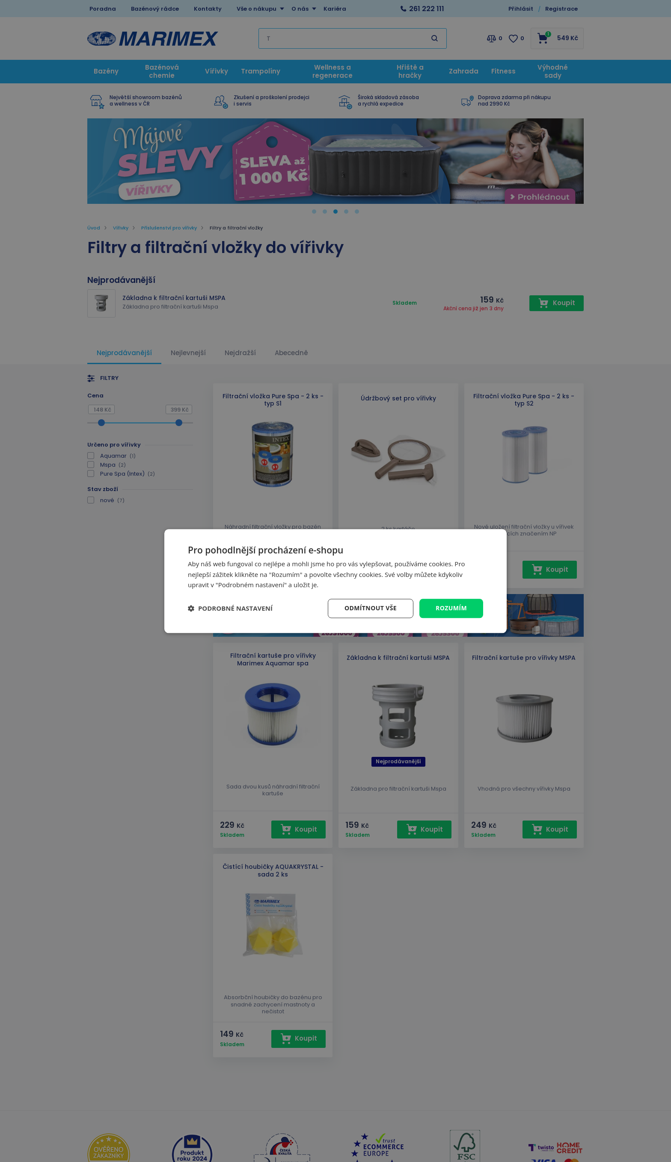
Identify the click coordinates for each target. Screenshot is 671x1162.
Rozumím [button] (451, 608)
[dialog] (335, 581)
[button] (230, 608)
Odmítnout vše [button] (370, 608)
